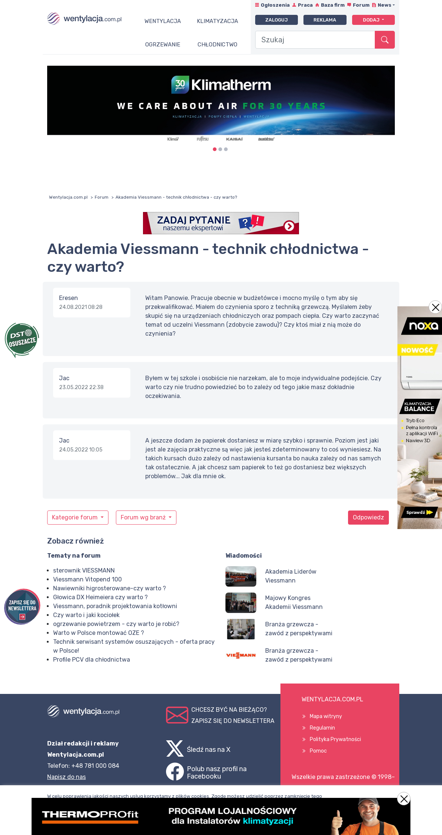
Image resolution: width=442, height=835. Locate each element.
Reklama (324, 20)
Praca (305, 5)
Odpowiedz (368, 517)
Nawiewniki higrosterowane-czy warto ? (109, 588)
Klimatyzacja (217, 21)
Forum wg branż (144, 517)
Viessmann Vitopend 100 (87, 579)
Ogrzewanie (162, 44)
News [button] (384, 5)
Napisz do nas (66, 776)
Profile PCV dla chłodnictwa (91, 659)
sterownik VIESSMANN (84, 570)
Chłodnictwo (217, 44)
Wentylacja (162, 21)
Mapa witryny (326, 716)
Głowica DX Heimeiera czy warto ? (100, 597)
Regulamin (322, 728)
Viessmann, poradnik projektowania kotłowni (115, 606)
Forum (361, 5)
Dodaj (372, 20)
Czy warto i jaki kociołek (86, 615)
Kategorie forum (75, 517)
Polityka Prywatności (335, 739)
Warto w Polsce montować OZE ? (98, 632)
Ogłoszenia (275, 5)
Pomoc (318, 751)
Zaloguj (276, 20)
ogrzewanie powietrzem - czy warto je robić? (116, 623)
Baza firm (333, 5)
